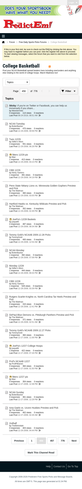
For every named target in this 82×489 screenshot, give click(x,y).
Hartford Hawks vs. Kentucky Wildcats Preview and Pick (37, 203)
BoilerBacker (17, 126)
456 (41, 440)
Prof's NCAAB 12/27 (19, 361)
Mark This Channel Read (41, 452)
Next (74, 440)
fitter (14, 157)
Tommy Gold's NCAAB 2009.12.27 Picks (30, 330)
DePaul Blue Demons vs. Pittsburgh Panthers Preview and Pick (41, 315)
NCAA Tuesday (17, 123)
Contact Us (59, 466)
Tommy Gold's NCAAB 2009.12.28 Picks (30, 234)
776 (63, 440)
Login (73, 2)
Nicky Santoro (18, 173)
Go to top (73, 466)
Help (48, 466)
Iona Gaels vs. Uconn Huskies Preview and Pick (33, 407)
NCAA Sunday (16, 392)
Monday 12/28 (16, 265)
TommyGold (17, 237)
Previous (19, 440)
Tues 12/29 (15, 139)
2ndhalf (13, 423)
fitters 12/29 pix (20, 154)
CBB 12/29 (14, 170)
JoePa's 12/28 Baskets (24, 219)
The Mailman (17, 191)
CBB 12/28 (14, 281)
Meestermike (17, 111)
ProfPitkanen (17, 364)
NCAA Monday (16, 250)
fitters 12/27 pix (20, 376)
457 (52, 440)
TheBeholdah (17, 426)
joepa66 (15, 222)
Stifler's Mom (17, 142)
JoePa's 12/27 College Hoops (27, 346)
